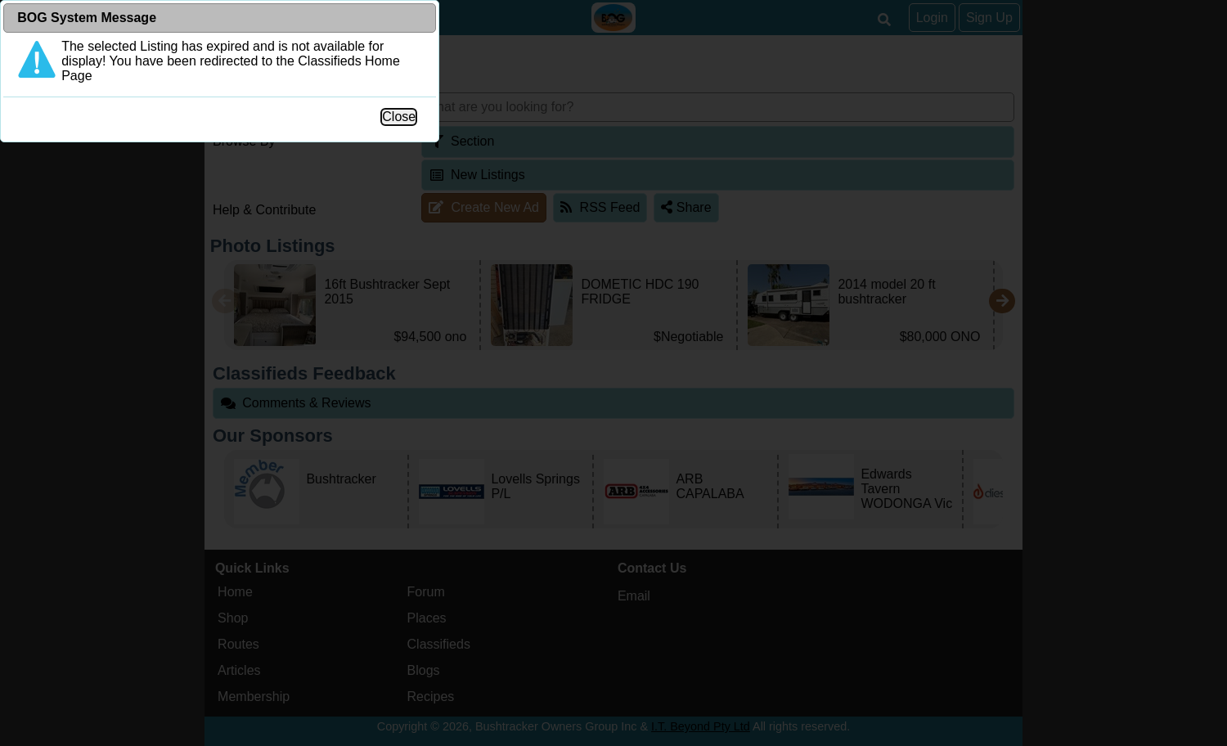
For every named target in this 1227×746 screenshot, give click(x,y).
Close (790, 340)
